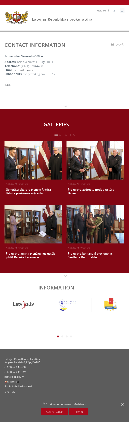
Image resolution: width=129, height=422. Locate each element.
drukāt (120, 44)
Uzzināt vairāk (54, 412)
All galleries (67, 135)
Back (7, 85)
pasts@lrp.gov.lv (24, 70)
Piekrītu (78, 412)
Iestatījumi (102, 10)
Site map (9, 391)
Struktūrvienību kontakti (18, 386)
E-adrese (11, 381)
